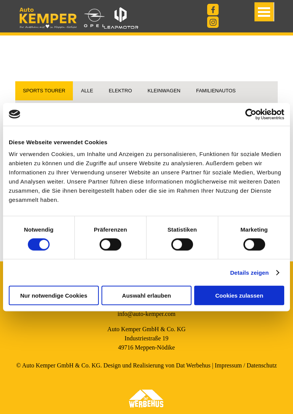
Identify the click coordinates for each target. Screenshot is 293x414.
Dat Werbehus (193, 365)
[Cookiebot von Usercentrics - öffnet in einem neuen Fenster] (250, 114)
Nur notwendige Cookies (53, 295)
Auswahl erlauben (146, 295)
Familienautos (216, 90)
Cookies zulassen (239, 295)
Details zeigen (249, 272)
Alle (87, 90)
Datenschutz (261, 365)
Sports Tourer (44, 90)
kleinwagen (164, 90)
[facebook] (213, 9)
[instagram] (213, 22)
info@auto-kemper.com (146, 314)
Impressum (228, 365)
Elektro (120, 90)
